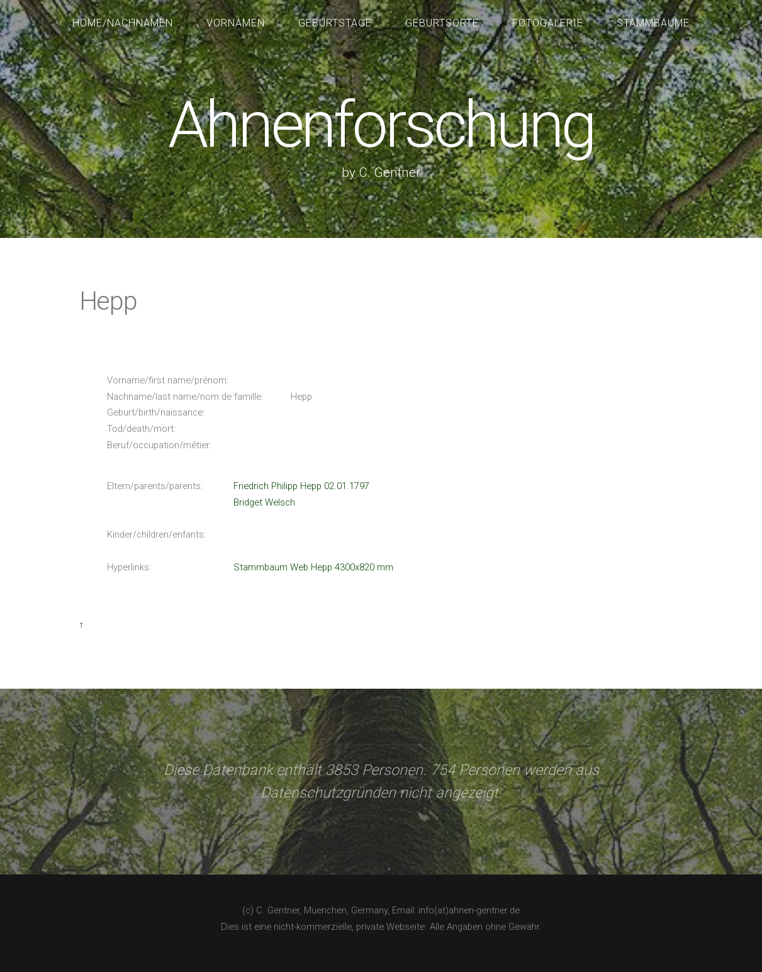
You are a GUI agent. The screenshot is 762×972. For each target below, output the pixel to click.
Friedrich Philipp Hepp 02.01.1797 (301, 486)
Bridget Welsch (264, 502)
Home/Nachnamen (122, 23)
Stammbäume (653, 23)
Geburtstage (335, 23)
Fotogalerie (547, 23)
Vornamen (235, 23)
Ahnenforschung (381, 125)
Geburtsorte (442, 23)
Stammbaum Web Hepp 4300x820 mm (313, 567)
